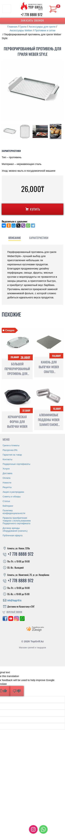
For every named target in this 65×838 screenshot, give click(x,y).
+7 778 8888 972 (31, 14)
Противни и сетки (44, 30)
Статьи (6, 565)
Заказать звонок (32, 20)
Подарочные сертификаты (16, 527)
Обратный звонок (14, 675)
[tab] (36, 282)
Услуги (6, 532)
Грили (23, 26)
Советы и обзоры (12, 560)
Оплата (6, 541)
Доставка (7, 537)
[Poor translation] (17, 755)
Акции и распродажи (13, 555)
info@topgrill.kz (14, 664)
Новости (7, 546)
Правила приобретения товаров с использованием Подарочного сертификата (17, 584)
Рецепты (7, 551)
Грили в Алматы (11, 509)
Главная (12, 26)
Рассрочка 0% (10, 513)
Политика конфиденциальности (14, 575)
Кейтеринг (8, 569)
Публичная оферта (13, 599)
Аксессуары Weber (21, 30)
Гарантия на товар (12, 518)
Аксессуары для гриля (42, 26)
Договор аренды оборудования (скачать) (15, 593)
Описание (36, 282)
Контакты (7, 523)
